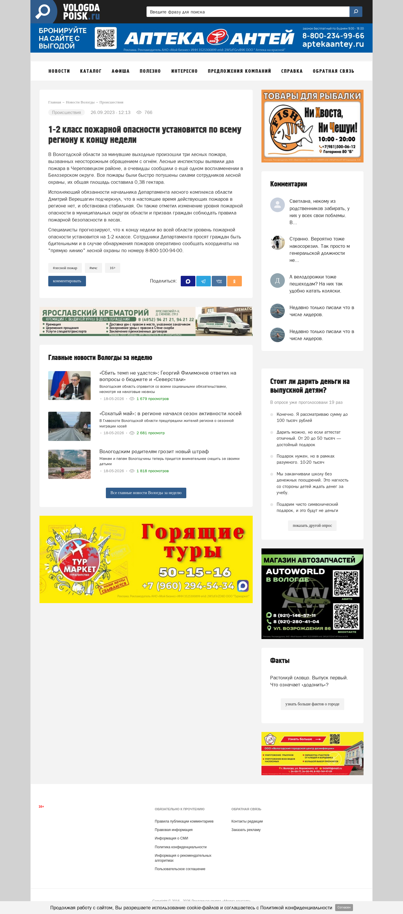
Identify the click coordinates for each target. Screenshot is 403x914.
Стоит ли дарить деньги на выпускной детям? (310, 386)
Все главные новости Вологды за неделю (146, 493)
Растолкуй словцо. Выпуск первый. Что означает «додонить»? (309, 681)
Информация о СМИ (171, 838)
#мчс (93, 268)
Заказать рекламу (246, 830)
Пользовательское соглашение (180, 869)
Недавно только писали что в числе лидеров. (322, 310)
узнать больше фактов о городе (312, 704)
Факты (280, 661)
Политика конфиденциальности (180, 847)
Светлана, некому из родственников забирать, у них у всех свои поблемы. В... (319, 211)
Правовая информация (173, 830)
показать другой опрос (312, 525)
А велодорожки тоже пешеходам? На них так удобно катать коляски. (316, 284)
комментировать (67, 281)
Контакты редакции (247, 821)
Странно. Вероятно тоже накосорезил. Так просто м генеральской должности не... (320, 249)
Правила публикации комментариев (184, 821)
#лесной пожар (65, 268)
